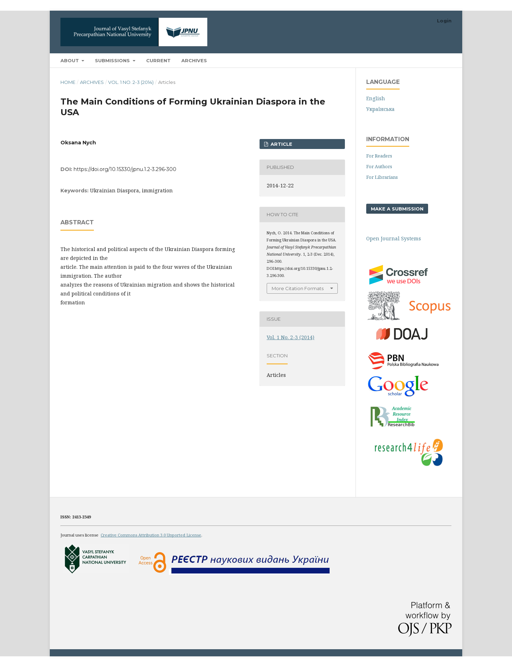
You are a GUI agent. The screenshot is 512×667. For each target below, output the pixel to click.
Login (444, 20)
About (70, 60)
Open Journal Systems (393, 238)
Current (158, 60)
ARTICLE (280, 144)
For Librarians (382, 177)
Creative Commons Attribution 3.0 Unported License (151, 535)
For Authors (379, 166)
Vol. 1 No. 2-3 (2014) (131, 82)
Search (435, 60)
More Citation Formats (298, 288)
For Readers (379, 156)
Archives (194, 60)
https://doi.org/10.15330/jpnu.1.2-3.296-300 (125, 169)
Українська (380, 109)
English (375, 98)
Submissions (113, 60)
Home (67, 82)
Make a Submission (397, 209)
